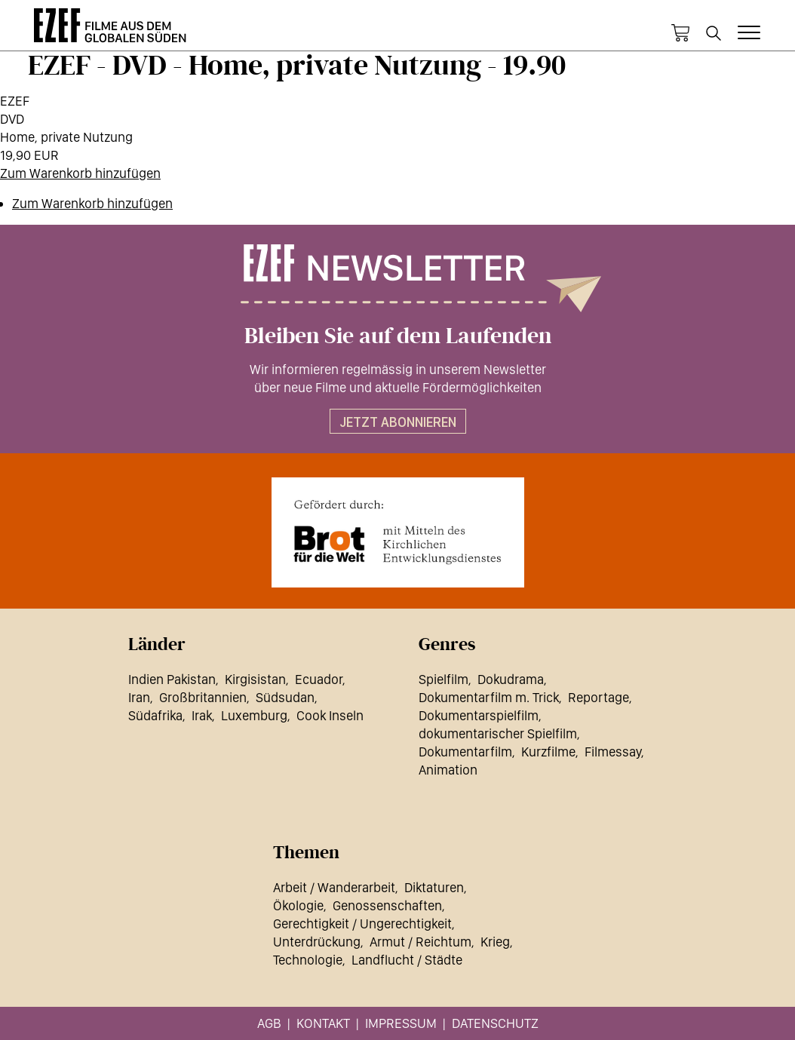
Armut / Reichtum (420, 941)
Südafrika (155, 715)
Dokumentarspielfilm (479, 715)
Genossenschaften (387, 905)
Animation (448, 770)
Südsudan (285, 697)
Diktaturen (434, 887)
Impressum (401, 1023)
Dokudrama (510, 679)
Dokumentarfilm (465, 751)
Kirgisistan (255, 679)
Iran (139, 697)
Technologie (307, 960)
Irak (202, 715)
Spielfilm (443, 679)
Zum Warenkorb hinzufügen (80, 173)
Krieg (495, 941)
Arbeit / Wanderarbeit (334, 887)
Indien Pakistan (172, 679)
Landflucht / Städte (406, 960)
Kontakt (323, 1023)
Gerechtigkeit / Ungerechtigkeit (362, 923)
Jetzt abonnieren (397, 422)
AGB (269, 1023)
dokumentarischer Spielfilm (498, 733)
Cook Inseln (330, 715)
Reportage (598, 697)
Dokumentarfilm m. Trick (489, 697)
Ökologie (298, 905)
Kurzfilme (548, 751)
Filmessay (613, 751)
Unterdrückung (317, 941)
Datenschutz (495, 1023)
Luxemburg (254, 715)
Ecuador (318, 679)
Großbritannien (203, 697)
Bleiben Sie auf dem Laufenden (397, 336)
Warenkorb (680, 33)
